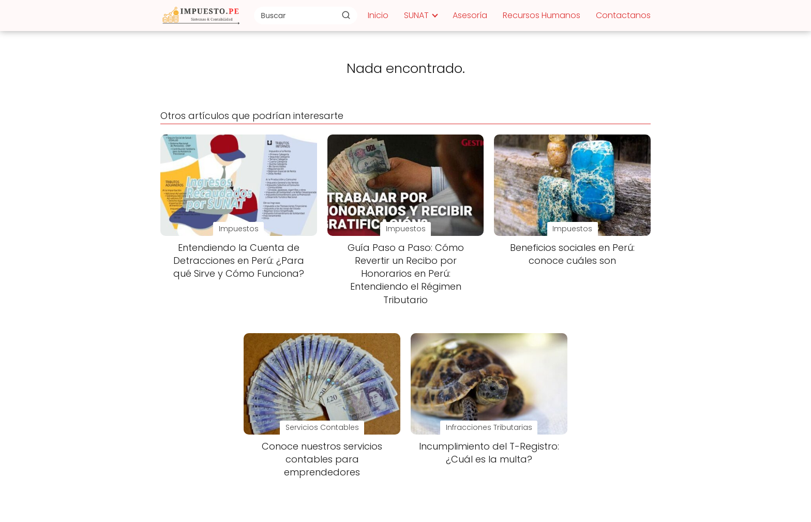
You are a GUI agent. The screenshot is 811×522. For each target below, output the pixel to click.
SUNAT (416, 15)
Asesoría (470, 15)
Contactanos (623, 15)
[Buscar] (346, 15)
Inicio (378, 15)
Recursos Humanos (541, 15)
